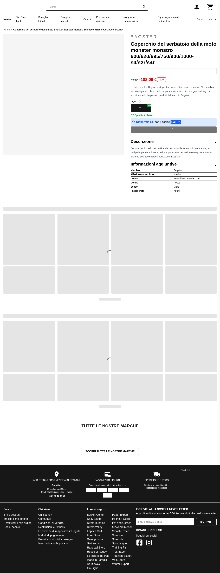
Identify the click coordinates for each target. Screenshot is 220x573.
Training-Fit (119, 547)
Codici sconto (11, 527)
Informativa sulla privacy (53, 543)
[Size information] (140, 101)
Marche (213, 19)
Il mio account (11, 514)
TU (145, 107)
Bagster (174, 36)
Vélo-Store (118, 559)
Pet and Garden (121, 522)
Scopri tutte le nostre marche (110, 451)
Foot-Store (93, 535)
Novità (7, 19)
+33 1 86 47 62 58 (56, 496)
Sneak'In (117, 535)
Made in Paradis (97, 559)
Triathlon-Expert (121, 555)
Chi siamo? (45, 514)
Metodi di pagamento (51, 535)
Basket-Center (96, 514)
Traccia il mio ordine (15, 518)
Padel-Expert (120, 514)
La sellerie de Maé (98, 555)
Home (6, 29)
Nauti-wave (94, 564)
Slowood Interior (122, 527)
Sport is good (120, 543)
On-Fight (92, 568)
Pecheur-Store (121, 518)
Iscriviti (206, 521)
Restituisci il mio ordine (17, 522)
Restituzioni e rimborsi (51, 527)
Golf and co (94, 543)
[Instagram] (149, 543)
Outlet (200, 19)
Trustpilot (185, 470)
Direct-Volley (94, 527)
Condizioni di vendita (51, 522)
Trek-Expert (119, 551)
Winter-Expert (120, 564)
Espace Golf (94, 531)
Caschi (87, 19)
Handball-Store (96, 547)
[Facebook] (139, 543)
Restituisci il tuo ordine (156, 488)
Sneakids (117, 539)
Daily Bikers (94, 518)
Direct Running (96, 522)
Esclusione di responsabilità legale (59, 531)
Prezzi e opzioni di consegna (55, 539)
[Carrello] (210, 6)
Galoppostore (95, 539)
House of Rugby (97, 551)
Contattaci (56, 485)
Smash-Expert (120, 531)
